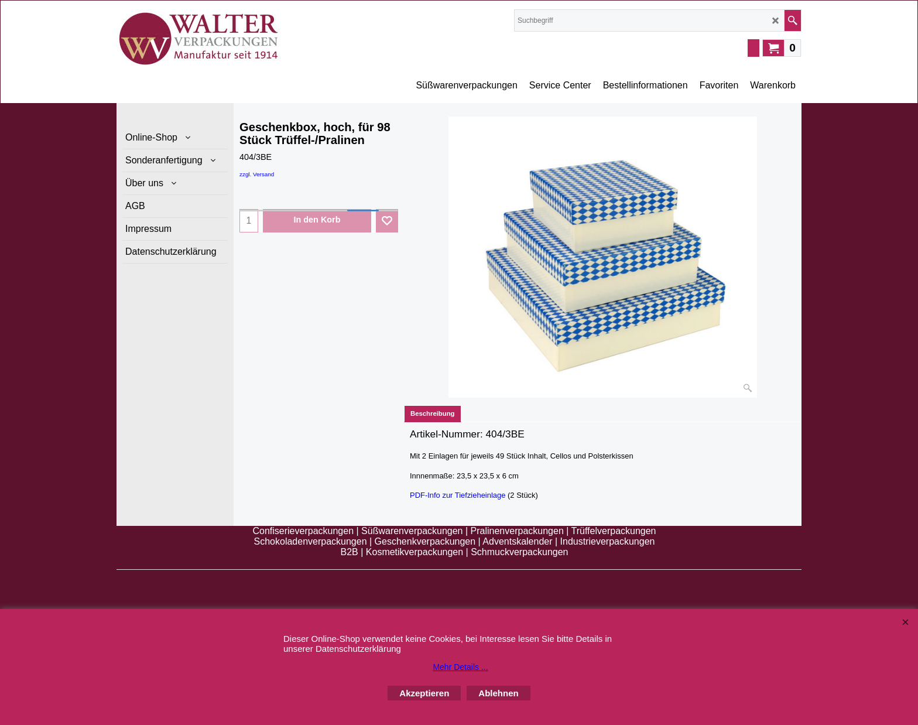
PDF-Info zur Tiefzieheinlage (457, 495)
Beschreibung (432, 413)
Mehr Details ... (460, 667)
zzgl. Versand (256, 174)
